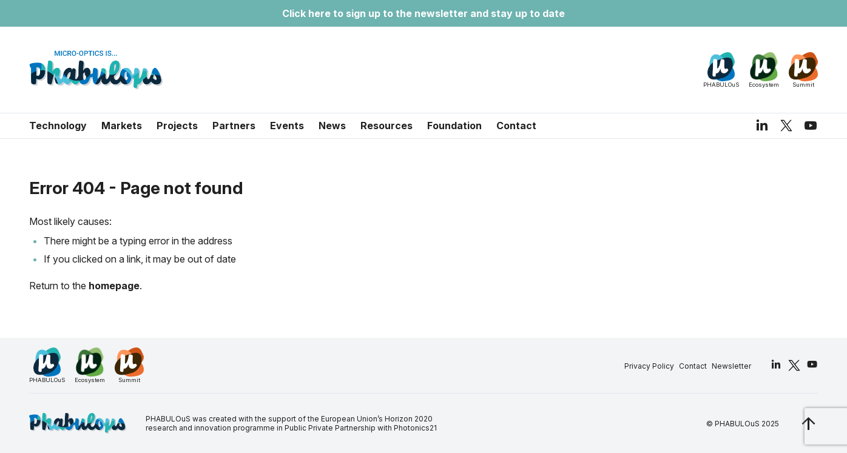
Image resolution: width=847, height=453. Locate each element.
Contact (516, 125)
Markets (121, 125)
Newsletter (731, 366)
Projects (177, 125)
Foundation (454, 125)
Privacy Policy (649, 366)
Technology (58, 125)
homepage (114, 286)
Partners (233, 125)
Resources (386, 125)
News (332, 125)
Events (287, 125)
